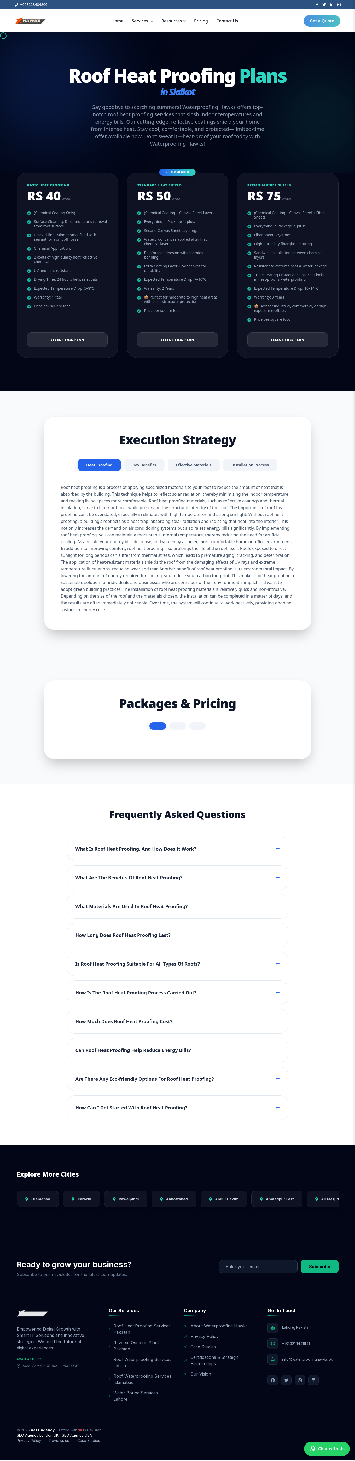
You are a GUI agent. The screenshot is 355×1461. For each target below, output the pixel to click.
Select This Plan (67, 339)
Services (142, 21)
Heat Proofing (94, 465)
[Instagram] (339, 5)
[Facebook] (317, 5)
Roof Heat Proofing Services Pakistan (140, 1330)
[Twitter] (324, 5)
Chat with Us (327, 1449)
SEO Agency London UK (38, 1436)
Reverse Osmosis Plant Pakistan (134, 1347)
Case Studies (200, 1347)
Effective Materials (194, 465)
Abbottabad (174, 1200)
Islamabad (37, 1200)
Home (117, 21)
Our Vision (197, 1375)
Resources (173, 21)
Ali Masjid (327, 1200)
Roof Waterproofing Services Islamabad (140, 1380)
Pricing (201, 21)
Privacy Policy (201, 1337)
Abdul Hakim (224, 1200)
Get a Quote (322, 21)
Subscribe (319, 1267)
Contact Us (227, 21)
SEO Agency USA (77, 1436)
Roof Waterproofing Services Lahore (140, 1363)
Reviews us (59, 1441)
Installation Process (254, 465)
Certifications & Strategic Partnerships (211, 1361)
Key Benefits (142, 465)
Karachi (81, 1200)
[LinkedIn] (331, 5)
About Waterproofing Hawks (216, 1327)
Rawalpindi (126, 1200)
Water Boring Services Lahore (133, 1397)
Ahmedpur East (277, 1200)
